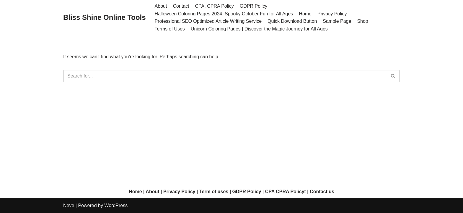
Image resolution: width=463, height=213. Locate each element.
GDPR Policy (253, 6)
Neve (68, 205)
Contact (181, 6)
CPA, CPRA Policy (214, 6)
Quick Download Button (292, 21)
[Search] (225, 76)
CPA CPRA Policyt (285, 191)
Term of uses (213, 191)
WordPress (116, 205)
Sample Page (337, 21)
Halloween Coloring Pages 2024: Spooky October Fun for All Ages (224, 13)
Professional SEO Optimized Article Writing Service (208, 21)
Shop (362, 21)
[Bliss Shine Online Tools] (104, 18)
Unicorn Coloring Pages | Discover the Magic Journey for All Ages (259, 28)
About (161, 6)
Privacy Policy (332, 13)
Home (305, 13)
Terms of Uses (170, 28)
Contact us (322, 191)
